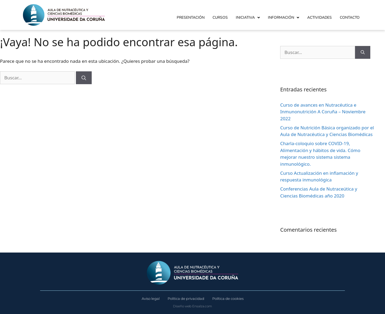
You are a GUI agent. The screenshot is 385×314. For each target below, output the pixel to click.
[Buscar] (84, 77)
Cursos (220, 17)
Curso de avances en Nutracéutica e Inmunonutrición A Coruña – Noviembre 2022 (322, 112)
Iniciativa (248, 17)
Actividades (319, 17)
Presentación (191, 17)
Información (283, 17)
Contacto (350, 17)
